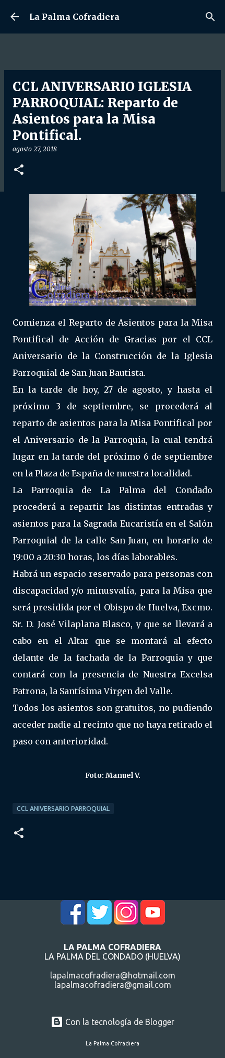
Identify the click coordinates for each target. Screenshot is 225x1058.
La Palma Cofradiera (74, 17)
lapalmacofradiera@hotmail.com (112, 975)
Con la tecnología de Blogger (112, 1022)
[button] (19, 170)
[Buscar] (210, 16)
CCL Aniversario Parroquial (63, 808)
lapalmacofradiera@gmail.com (112, 984)
